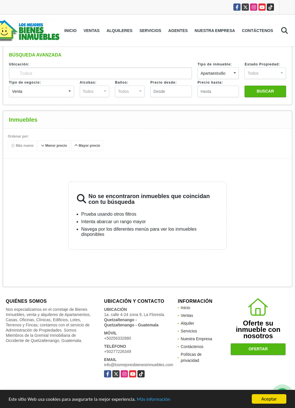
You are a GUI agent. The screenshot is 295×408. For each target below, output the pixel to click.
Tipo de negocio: (25, 82)
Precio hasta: (210, 82)
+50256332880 (117, 338)
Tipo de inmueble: (215, 64)
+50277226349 (117, 351)
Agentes (178, 30)
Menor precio (54, 146)
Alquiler (187, 323)
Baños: (121, 82)
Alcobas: (88, 82)
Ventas (92, 30)
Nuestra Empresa (215, 30)
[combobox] (218, 73)
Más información (153, 399)
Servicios (150, 30)
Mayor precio (87, 146)
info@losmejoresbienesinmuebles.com (138, 364)
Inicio (70, 30)
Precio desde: (163, 82)
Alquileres (120, 30)
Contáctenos (257, 30)
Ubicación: (19, 64)
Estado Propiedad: (262, 64)
